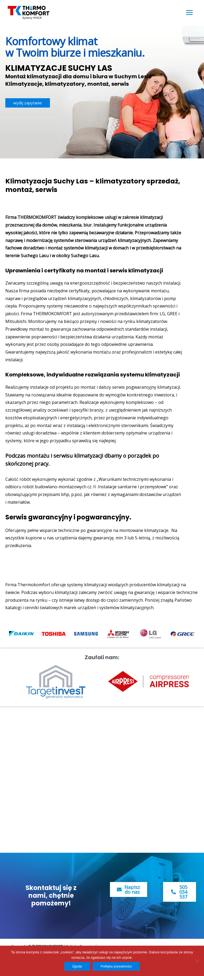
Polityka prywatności (116, 966)
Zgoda (77, 966)
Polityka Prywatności (82, 944)
